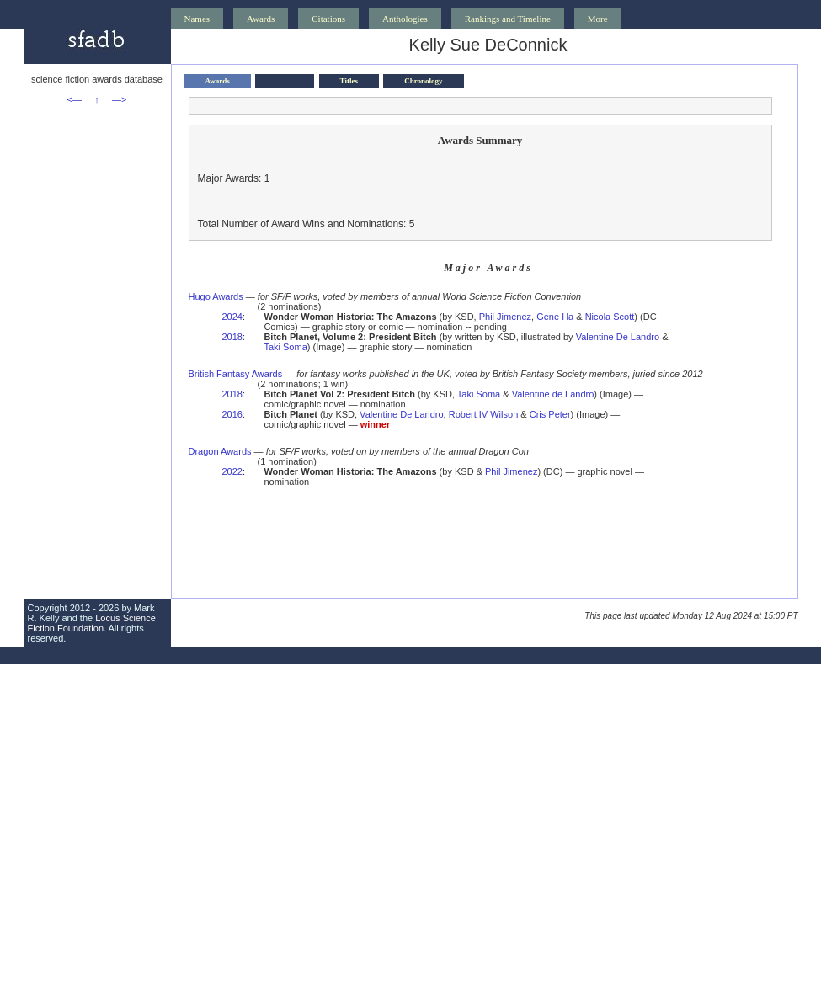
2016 (232, 414)
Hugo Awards (216, 296)
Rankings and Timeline (508, 18)
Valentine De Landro (617, 337)
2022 (232, 471)
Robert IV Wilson (484, 414)
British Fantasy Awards (236, 374)
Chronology (423, 81)
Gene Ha (554, 316)
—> (119, 99)
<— (74, 99)
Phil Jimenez (505, 316)
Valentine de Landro (553, 394)
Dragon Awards (220, 451)
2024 (232, 316)
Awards (261, 18)
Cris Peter (550, 414)
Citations (328, 18)
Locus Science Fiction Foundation (92, 623)
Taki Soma (285, 347)
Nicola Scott (610, 316)
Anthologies (405, 18)
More (598, 18)
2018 (232, 337)
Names (197, 18)
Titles (349, 81)
